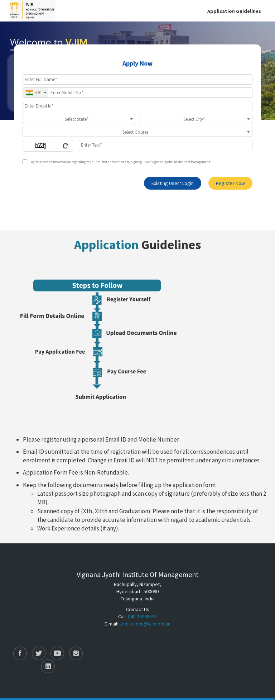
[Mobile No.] (137, 92)
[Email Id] (137, 106)
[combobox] (35, 92)
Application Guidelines (234, 11)
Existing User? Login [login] (172, 183)
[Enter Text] (165, 145)
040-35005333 (142, 616)
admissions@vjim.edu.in (144, 623)
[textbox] (79, 119)
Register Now (230, 183)
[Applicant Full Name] (137, 79)
